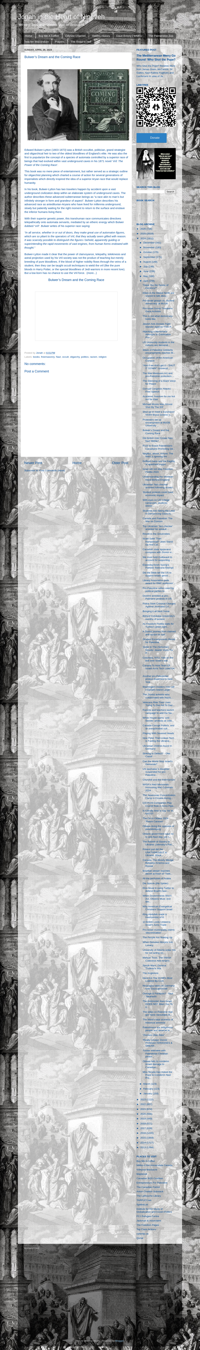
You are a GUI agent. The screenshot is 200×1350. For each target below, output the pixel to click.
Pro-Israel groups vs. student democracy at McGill (158, 302)
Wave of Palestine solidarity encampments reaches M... (159, 351)
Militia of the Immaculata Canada (154, 1165)
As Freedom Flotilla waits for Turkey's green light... (158, 625)
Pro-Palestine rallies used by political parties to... (158, 589)
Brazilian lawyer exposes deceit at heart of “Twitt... (157, 872)
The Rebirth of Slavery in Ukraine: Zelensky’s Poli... (158, 843)
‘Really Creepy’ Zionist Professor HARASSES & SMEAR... (157, 1043)
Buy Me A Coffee (49, 35)
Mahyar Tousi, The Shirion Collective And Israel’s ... (157, 959)
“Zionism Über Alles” (154, 1035)
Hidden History (101, 35)
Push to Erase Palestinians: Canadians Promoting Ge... (159, 447)
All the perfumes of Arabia (157, 878)
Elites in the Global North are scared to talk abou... (158, 294)
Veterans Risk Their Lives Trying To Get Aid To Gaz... (159, 704)
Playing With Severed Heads (158, 733)
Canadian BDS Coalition (149, 1178)
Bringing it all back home (156, 611)
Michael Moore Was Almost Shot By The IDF (157, 405)
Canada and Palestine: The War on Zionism (157, 520)
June (146, 271)
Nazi (58, 356)
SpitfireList (142, 1204)
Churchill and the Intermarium (159, 779)
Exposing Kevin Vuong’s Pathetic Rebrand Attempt (158, 566)
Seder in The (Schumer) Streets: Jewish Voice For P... (158, 650)
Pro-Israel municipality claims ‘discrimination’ (159, 931)
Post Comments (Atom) (52, 470)
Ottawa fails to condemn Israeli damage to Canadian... (156, 1064)
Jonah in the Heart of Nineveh (61, 17)
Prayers (59, 41)
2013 (143, 1147)
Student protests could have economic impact (158, 493)
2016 (143, 1133)
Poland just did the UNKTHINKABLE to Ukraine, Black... (155, 852)
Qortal (139, 1238)
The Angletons (150, 973)
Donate (155, 137)
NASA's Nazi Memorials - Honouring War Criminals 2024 (158, 787)
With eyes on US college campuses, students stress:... (156, 503)
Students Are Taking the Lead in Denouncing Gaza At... (159, 512)
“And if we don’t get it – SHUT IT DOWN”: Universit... (159, 367)
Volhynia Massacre (146, 1169)
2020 (143, 1114)
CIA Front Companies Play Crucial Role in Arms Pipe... (159, 804)
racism (93, 356)
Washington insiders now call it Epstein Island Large (158, 688)
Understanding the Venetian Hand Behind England (158, 478)
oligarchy (75, 356)
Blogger (119, 1340)
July (145, 266)
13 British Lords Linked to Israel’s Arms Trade (156, 923)
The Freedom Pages (147, 1225)
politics (85, 356)
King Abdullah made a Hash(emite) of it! (155, 916)
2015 (143, 1137)
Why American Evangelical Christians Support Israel (157, 908)
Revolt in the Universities (156, 533)
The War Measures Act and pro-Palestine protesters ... (158, 375)
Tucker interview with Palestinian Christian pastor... (155, 1053)
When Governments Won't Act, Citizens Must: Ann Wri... (157, 898)
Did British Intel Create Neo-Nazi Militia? (158, 439)
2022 (143, 1104)
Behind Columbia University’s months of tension (159, 617)
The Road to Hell (81, 41)
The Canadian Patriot (148, 1187)
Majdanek (141, 1174)
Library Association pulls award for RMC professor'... (159, 582)
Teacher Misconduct (36, 41)
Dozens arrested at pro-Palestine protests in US (157, 597)
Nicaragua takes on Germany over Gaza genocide (159, 987)
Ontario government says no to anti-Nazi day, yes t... (158, 835)
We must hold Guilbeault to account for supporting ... (158, 558)
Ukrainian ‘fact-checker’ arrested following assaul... (159, 486)
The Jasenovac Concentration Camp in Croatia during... (159, 796)
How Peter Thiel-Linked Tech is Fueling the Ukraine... (158, 739)
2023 (143, 1099)
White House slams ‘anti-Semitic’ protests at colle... (158, 719)
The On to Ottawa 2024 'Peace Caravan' (155, 820)
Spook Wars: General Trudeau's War (154, 967)
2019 (143, 1118)
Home (28, 35)
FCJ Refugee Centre (147, 1216)
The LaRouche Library (148, 1195)
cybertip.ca (142, 1233)
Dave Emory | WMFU (129, 35)
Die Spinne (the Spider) (155, 883)
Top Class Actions (146, 1229)
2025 (143, 233)
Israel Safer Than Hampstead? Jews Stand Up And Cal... (158, 541)
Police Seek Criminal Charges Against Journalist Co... (159, 605)
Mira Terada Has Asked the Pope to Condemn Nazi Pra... (157, 1075)
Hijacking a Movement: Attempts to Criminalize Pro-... (157, 334)
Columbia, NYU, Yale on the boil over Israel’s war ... (158, 659)
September (149, 257)
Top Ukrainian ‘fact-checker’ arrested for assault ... (158, 527)
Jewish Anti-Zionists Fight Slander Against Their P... (158, 325)
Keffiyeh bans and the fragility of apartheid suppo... (159, 462)
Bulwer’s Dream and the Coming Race (76, 280)
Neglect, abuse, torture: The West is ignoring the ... (158, 455)
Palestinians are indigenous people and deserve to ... (158, 1029)
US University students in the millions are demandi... (158, 344)
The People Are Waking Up (157, 937)
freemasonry (48, 356)
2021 (143, 1109)
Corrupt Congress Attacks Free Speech (157, 390)
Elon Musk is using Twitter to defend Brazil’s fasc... (158, 889)
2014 (143, 1142)
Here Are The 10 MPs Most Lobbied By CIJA (157, 979)
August (147, 261)
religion (103, 356)
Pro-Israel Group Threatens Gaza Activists (158, 310)
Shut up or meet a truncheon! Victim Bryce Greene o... (159, 413)
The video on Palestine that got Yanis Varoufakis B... (158, 1013)
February (148, 1088)
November (149, 247)
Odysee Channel (75, 35)
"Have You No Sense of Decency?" (155, 286)
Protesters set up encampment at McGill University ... (156, 422)
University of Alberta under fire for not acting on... (159, 951)
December (149, 242)
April (146, 281)
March (147, 1083)
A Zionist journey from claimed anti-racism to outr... (159, 633)
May (146, 276)
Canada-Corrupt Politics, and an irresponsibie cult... (158, 727)
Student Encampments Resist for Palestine (159, 641)
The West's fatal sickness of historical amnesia (158, 1021)
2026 (143, 228)
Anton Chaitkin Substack (149, 1191)
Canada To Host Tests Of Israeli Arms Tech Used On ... (159, 668)
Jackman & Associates (148, 1220)
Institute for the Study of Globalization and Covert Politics (154, 1210)
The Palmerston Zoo (161, 35)
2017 (143, 1128)
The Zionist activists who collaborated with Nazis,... (158, 696)
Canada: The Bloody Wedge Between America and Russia (158, 863)
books (36, 356)
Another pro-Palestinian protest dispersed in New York (158, 679)
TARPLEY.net (143, 1200)
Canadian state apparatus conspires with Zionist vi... (158, 551)
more (90, 273)
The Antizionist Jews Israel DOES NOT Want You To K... (158, 1004)
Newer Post (33, 463)
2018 (143, 1123)
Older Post (120, 463)
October (148, 252)
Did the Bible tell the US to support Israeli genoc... (157, 574)
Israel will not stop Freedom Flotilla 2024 (158, 470)
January (148, 1093)
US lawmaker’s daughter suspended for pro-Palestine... (156, 772)
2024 (143, 238)
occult (65, 356)
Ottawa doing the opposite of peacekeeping (158, 827)
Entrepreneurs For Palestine (151, 1182)
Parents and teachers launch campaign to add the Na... (158, 711)
